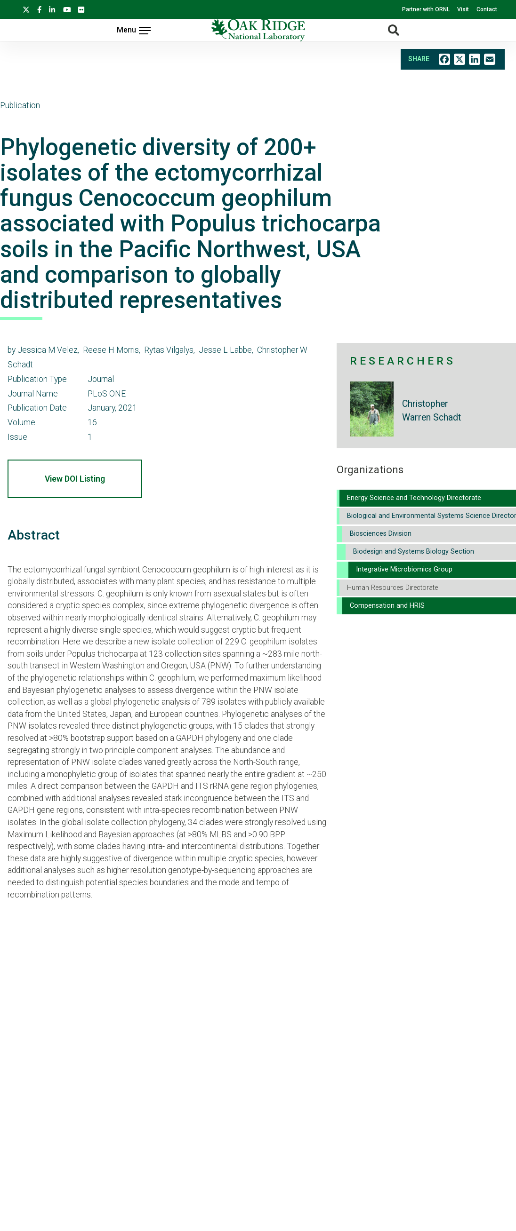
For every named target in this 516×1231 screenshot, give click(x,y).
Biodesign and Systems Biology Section (413, 552)
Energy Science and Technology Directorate (414, 498)
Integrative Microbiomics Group (404, 569)
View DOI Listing (75, 479)
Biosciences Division (380, 534)
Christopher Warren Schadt (431, 410)
